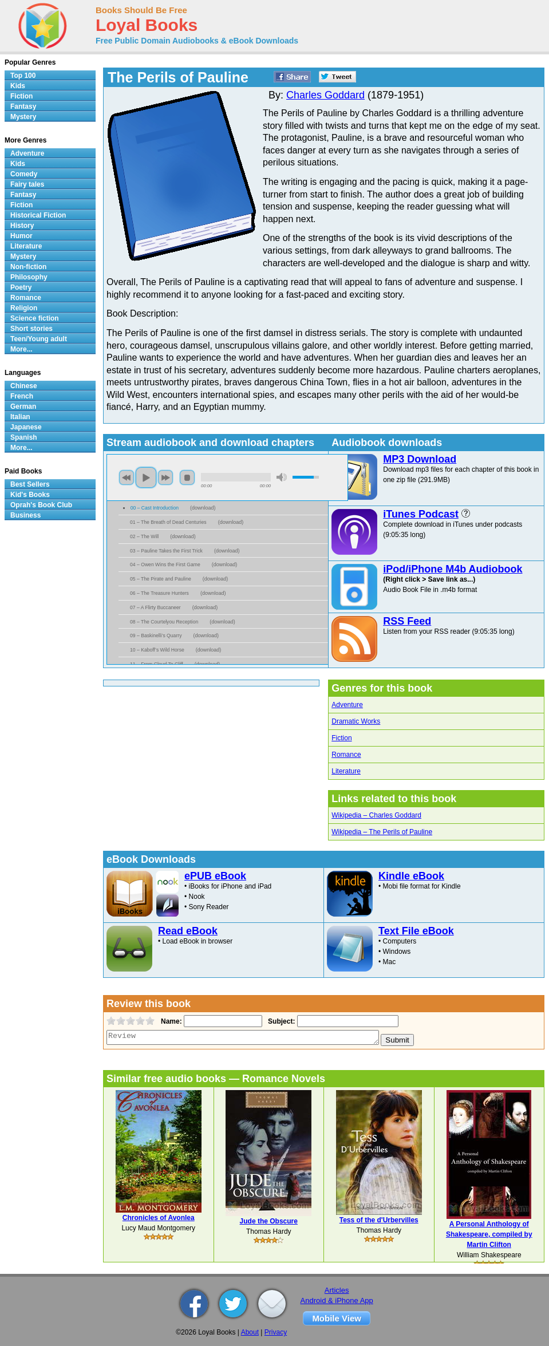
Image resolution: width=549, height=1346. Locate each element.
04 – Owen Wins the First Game (165, 564)
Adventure (347, 705)
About (250, 1332)
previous (127, 477)
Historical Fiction (38, 215)
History (22, 226)
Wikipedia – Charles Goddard (376, 815)
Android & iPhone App (337, 1300)
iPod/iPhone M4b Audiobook (452, 569)
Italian (20, 417)
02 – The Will (144, 536)
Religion (23, 308)
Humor (21, 236)
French (21, 396)
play (146, 477)
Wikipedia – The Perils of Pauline (381, 832)
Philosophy (29, 277)
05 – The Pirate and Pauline (160, 579)
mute (282, 477)
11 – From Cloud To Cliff (156, 664)
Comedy (23, 174)
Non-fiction (28, 267)
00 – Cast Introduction (155, 508)
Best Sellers (30, 484)
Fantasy (23, 106)
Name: (170, 1021)
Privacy (275, 1332)
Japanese (26, 427)
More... (21, 349)
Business (25, 515)
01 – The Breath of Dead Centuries (168, 522)
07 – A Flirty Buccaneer (155, 607)
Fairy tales (27, 184)
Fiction (341, 738)
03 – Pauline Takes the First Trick (166, 551)
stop (187, 477)
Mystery (23, 117)
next (165, 477)
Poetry (20, 287)
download (203, 508)
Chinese (23, 386)
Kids (17, 86)
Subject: (280, 1021)
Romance (346, 755)
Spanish (23, 437)
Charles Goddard (325, 95)
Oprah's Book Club (41, 505)
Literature (346, 771)
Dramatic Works (355, 721)
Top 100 (22, 76)
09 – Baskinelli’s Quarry (155, 635)
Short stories (31, 329)
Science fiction (34, 318)
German (23, 406)
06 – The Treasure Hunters (159, 593)
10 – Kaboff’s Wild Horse (157, 650)
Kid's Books (30, 495)
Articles (337, 1290)
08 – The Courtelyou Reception (164, 622)
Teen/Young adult (38, 339)
